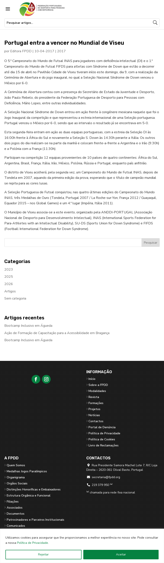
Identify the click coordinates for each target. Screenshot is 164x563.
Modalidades (97, 391)
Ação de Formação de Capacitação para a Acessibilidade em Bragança (56, 333)
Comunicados (16, 526)
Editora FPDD (21, 51)
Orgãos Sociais (17, 483)
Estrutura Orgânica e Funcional (28, 495)
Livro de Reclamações (103, 445)
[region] (82, 546)
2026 (8, 284)
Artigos (10, 291)
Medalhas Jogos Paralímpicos (27, 471)
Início (91, 379)
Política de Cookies (101, 439)
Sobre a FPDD (98, 385)
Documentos (15, 514)
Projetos (94, 409)
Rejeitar (43, 554)
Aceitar (121, 554)
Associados (15, 508)
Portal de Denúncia (102, 427)
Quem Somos (16, 465)
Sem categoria (15, 298)
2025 (8, 276)
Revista (93, 397)
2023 (8, 269)
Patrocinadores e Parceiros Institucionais (35, 520)
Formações (95, 403)
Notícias (94, 415)
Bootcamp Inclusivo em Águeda (28, 325)
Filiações (13, 502)
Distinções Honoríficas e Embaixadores (34, 489)
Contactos (95, 421)
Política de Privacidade (32, 543)
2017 (61, 51)
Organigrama (16, 477)
